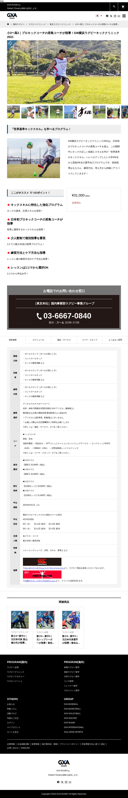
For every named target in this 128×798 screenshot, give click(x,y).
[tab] (13, 340)
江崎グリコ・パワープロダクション (40, 581)
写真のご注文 (13, 718)
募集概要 (13, 340)
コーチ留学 (69, 681)
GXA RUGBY (69, 723)
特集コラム (12, 709)
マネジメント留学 (71, 690)
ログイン (11, 723)
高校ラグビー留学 (71, 672)
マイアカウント (14, 727)
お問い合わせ (13, 748)
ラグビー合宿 (13, 667)
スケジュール (38, 340)
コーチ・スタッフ (89, 340)
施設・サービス (64, 340)
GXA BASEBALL (71, 704)
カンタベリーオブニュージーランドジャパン (44, 568)
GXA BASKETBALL (72, 709)
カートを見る (13, 732)
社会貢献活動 (23, 744)
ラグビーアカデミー (15, 676)
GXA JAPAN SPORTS (73, 732)
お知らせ (11, 704)
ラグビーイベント (14, 681)
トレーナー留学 (70, 686)
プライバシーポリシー (69, 744)
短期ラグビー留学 (71, 667)
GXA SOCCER (70, 718)
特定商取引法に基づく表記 (93, 744)
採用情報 (35, 744)
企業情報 (11, 744)
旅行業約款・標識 (49, 744)
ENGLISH (25, 748)
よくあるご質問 (115, 340)
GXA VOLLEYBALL (72, 713)
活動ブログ (12, 713)
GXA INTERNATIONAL (74, 727)
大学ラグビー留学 (71, 676)
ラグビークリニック (15, 672)
